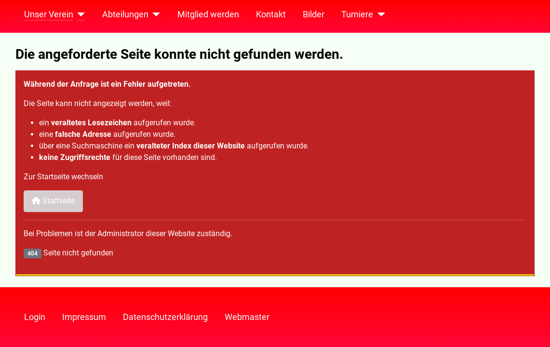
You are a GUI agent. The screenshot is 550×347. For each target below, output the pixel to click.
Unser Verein (48, 14)
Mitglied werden (208, 14)
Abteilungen (125, 14)
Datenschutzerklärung (165, 317)
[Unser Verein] (79, 14)
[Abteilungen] (154, 14)
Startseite (53, 200)
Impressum (84, 317)
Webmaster (247, 317)
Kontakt (271, 14)
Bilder (313, 14)
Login (34, 317)
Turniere (357, 14)
